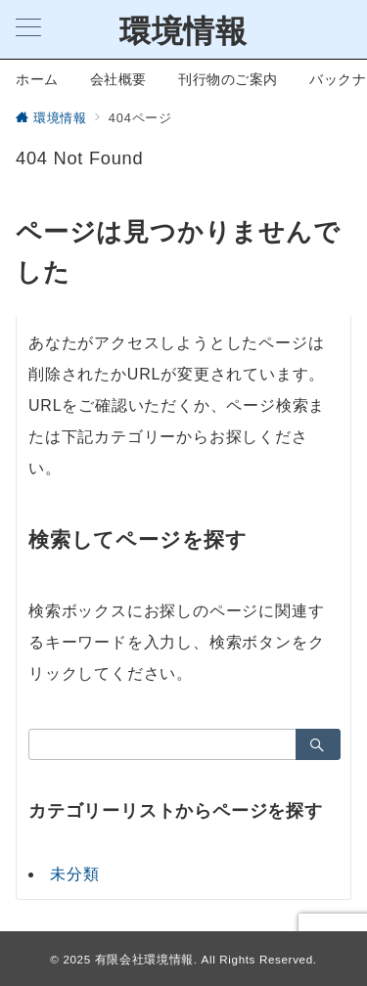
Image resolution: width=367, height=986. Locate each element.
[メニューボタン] (28, 29)
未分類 (74, 874)
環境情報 (183, 31)
